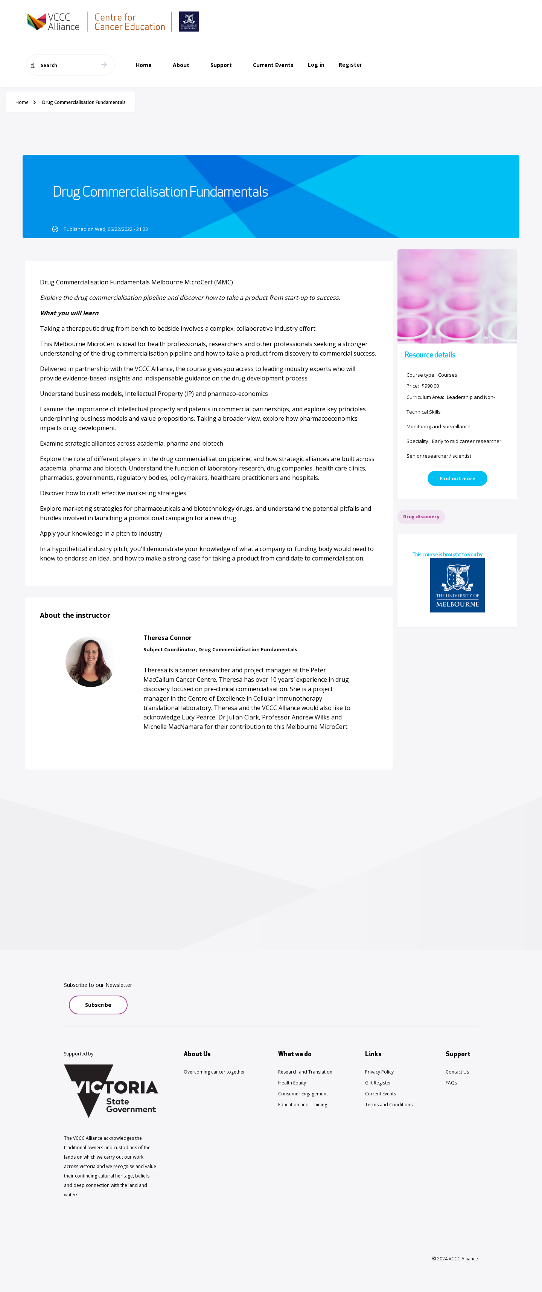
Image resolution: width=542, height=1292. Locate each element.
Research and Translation (305, 1072)
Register (350, 64)
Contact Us (457, 1072)
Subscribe (98, 1004)
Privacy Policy (379, 1072)
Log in (316, 64)
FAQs (451, 1083)
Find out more (457, 478)
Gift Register (378, 1083)
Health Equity (292, 1083)
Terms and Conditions (389, 1104)
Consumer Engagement (303, 1093)
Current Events (380, 1093)
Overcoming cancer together (214, 1072)
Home (22, 102)
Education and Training (302, 1104)
